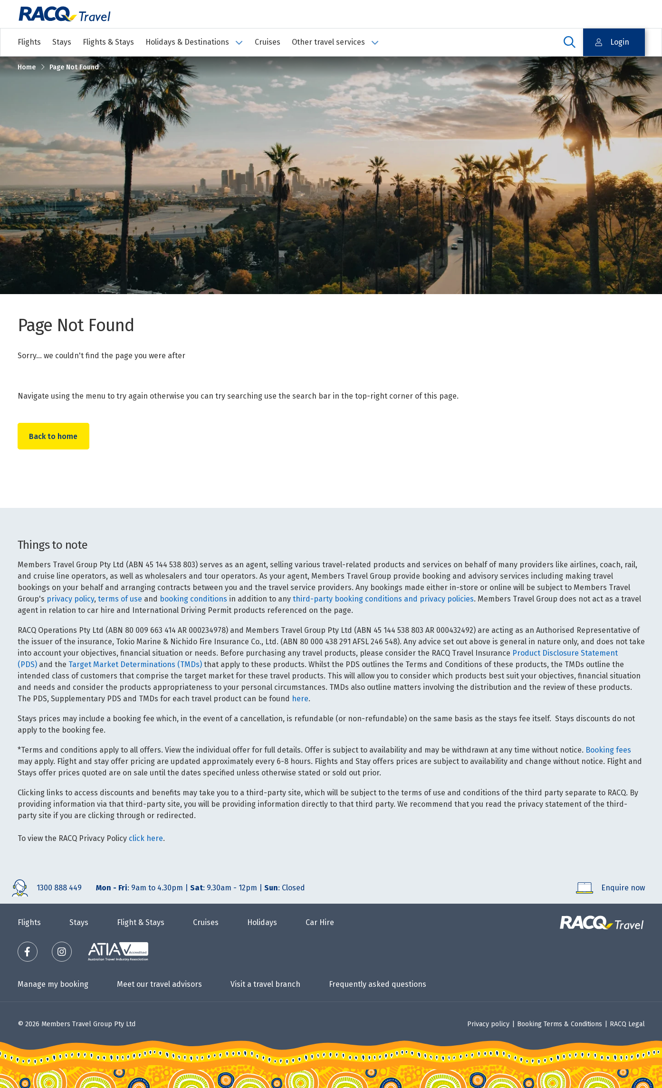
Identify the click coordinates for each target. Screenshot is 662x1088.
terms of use (120, 598)
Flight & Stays (140, 922)
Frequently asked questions (377, 984)
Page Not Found (74, 67)
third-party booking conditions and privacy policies (383, 598)
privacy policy (70, 598)
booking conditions (193, 598)
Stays (61, 42)
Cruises (267, 42)
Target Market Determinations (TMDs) (135, 664)
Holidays (262, 922)
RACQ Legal (627, 1024)
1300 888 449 (59, 887)
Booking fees (608, 749)
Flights (29, 42)
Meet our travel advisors (159, 984)
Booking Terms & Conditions (559, 1024)
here (300, 698)
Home (27, 67)
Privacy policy (488, 1024)
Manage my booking (53, 984)
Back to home (53, 436)
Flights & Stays (108, 42)
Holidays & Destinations (194, 42)
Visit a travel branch (265, 984)
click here (146, 838)
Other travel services (335, 42)
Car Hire (320, 922)
